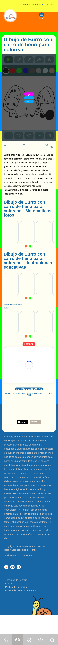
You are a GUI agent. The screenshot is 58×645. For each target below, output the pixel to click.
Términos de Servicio (16, 599)
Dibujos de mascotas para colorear (25, 308)
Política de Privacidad (16, 606)
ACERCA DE (38, 5)
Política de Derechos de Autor (20, 609)
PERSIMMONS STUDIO (29, 559)
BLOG (50, 5)
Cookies (9, 602)
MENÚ (47, 28)
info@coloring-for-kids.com (18, 568)
